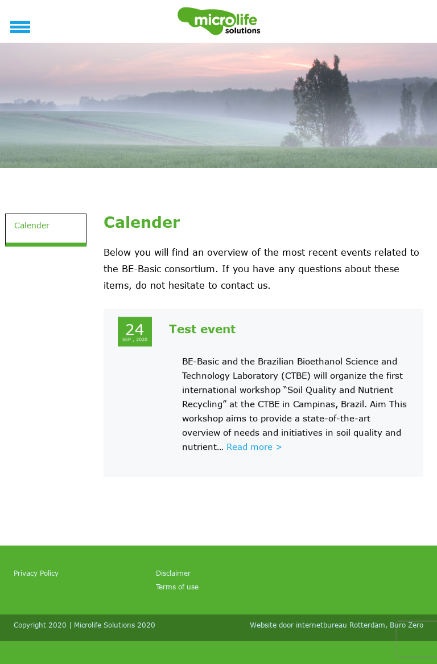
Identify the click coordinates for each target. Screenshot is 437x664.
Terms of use (177, 587)
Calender (32, 225)
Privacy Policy (36, 573)
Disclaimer (173, 573)
